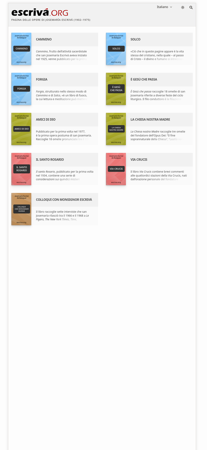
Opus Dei (135, 297)
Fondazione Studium (66, 290)
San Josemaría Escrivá (67, 283)
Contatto (130, 435)
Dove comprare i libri (66, 297)
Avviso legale (38, 435)
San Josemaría (138, 283)
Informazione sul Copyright (102, 435)
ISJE (131, 290)
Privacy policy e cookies (66, 435)
